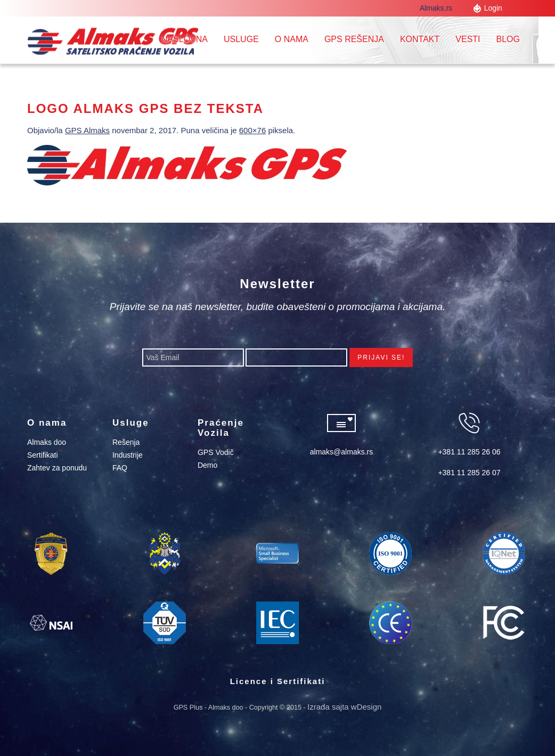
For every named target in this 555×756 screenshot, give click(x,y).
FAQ (119, 468)
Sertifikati (42, 455)
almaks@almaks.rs (341, 452)
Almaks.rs (438, 8)
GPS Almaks (87, 130)
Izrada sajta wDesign (344, 706)
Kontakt (419, 39)
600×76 (252, 130)
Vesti (467, 39)
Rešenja (126, 442)
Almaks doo (46, 442)
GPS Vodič (216, 452)
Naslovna (184, 39)
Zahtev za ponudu (57, 468)
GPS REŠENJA (354, 39)
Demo (207, 465)
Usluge (241, 39)
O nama (291, 39)
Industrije (127, 455)
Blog (508, 39)
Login (493, 8)
